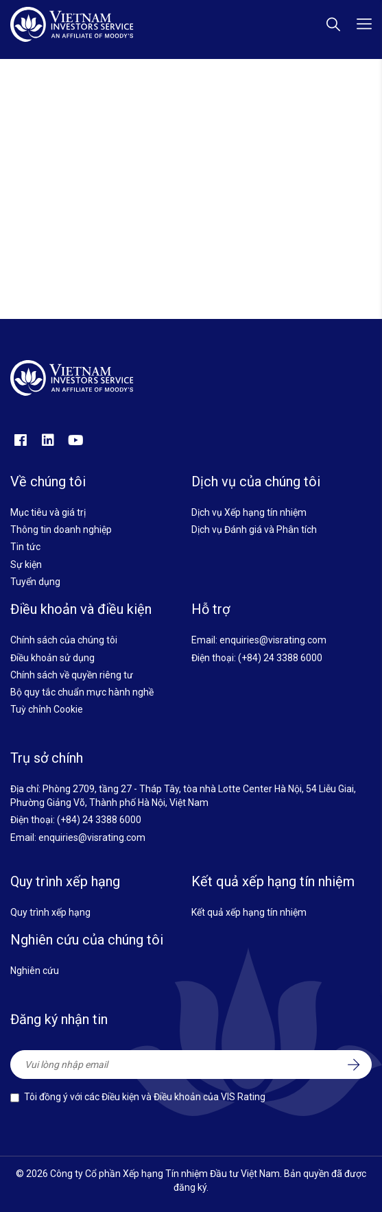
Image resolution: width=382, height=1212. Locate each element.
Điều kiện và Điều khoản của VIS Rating (183, 1096)
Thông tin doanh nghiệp (61, 529)
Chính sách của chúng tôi (63, 639)
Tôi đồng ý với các (144, 1096)
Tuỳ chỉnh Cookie (46, 709)
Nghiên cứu (34, 970)
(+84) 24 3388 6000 (280, 657)
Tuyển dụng (35, 581)
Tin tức (25, 546)
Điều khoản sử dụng (52, 657)
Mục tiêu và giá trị (48, 512)
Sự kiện (26, 564)
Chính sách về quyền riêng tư (71, 674)
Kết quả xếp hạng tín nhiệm (249, 912)
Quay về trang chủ (191, 221)
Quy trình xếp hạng (50, 912)
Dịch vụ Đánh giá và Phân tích (254, 529)
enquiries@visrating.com (272, 639)
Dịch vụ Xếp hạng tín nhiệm (249, 512)
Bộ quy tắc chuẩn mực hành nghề (82, 692)
